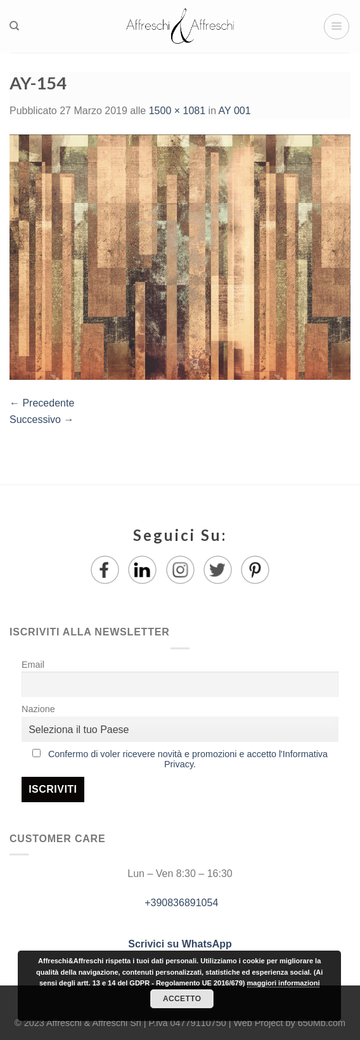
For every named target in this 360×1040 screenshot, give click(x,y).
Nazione (38, 709)
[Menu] (336, 26)
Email (33, 665)
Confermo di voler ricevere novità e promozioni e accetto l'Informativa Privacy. (188, 759)
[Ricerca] (14, 26)
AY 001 (235, 110)
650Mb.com (321, 1023)
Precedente (42, 403)
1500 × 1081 (177, 110)
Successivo (42, 419)
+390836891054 (180, 902)
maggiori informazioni (283, 983)
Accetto (182, 998)
